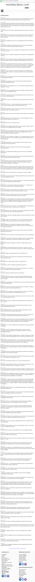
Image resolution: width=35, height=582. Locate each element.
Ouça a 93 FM (21, 570)
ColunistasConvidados (6, 568)
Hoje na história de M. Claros (5, 561)
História (3, 563)
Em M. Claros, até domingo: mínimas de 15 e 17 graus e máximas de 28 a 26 (15, 360)
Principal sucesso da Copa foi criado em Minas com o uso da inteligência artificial (16, 430)
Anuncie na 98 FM (22, 554)
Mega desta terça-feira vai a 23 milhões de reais (10, 122)
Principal (3, 555)
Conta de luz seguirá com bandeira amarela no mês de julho (12, 272)
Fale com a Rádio (22, 559)
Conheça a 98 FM (22, 556)
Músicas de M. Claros (6, 559)
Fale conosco (4, 570)
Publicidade (21, 575)
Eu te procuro (4, 557)
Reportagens (4, 567)
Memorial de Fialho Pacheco (7, 566)
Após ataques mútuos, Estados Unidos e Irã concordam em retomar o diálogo (16, 172)
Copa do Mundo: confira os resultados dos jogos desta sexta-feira (13, 264)
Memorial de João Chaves (7, 564)
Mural (3, 556)
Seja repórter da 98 (23, 560)
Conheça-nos (4, 554)
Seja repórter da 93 (23, 574)
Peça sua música (22, 557)
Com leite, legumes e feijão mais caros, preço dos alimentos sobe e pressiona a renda (17, 498)
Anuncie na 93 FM (22, 569)
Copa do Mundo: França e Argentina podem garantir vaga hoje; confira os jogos (16, 521)
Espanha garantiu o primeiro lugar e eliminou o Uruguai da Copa (13, 261)
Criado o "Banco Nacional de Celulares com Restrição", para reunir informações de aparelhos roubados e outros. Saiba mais (17, 434)
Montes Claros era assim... (7, 562)
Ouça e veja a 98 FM (23, 555)
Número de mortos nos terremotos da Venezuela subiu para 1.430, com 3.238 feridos (17, 234)
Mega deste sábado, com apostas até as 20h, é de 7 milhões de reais (14, 253)
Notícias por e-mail (5, 569)
